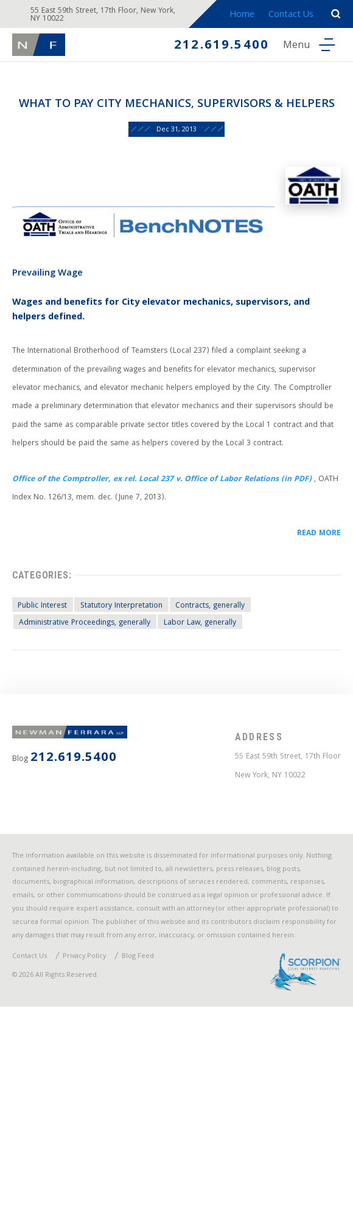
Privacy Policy (96, 1164)
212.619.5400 (208, 50)
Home (236, 17)
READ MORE (313, 637)
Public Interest (50, 720)
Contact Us (287, 17)
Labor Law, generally (230, 741)
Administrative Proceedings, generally (98, 741)
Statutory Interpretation (143, 720)
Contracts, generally (247, 720)
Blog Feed (157, 1164)
